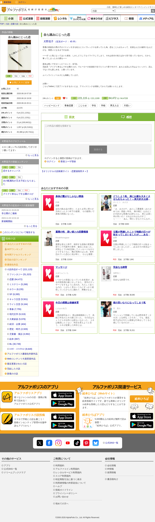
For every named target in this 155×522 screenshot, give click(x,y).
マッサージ (61, 267)
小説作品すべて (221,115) (19, 269)
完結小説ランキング (17, 259)
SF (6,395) (14, 294)
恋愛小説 (14, 24)
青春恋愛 (68, 105)
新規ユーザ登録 (68, 161)
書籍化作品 (12, 264)
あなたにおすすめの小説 (19, 244)
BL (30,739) (15, 344)
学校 (103, 105)
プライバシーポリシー (66, 493)
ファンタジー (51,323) (20, 274)
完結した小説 (13, 368)
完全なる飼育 (120, 267)
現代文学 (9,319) (17, 314)
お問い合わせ (62, 496)
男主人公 (114, 105)
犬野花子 (49, 41)
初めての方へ (62, 503)
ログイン (22, 2)
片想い (127, 105)
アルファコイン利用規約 (67, 469)
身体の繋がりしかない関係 (69, 196)
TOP (2, 24)
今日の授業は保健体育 (67, 302)
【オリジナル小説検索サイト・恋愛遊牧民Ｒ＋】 (65, 171)
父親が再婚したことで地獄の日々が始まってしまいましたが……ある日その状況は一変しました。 (131, 234)
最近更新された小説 (17, 363)
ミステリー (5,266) (18, 284)
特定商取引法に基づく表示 (68, 479)
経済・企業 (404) (17, 324)
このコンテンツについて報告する (18, 232)
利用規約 (59, 465)
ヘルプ (58, 486)
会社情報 (111, 465)
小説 (7, 24)
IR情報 (110, 469)
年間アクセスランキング (19, 254)
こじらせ (82, 105)
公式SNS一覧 (111, 443)
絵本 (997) (14, 339)
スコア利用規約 (63, 476)
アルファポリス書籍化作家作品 (22, 354)
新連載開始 (19, 219)
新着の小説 (12, 373)
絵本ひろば (142, 398)
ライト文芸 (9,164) (18, 304)
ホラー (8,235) (16, 289)
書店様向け (112, 479)
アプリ (7, 465)
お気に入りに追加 (19, 82)
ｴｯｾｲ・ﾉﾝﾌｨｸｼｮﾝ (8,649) (20, 349)
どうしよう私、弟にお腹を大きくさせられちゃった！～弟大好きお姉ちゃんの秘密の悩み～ (131, 199)
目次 (72, 117)
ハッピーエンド (52, 105)
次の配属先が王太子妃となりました (19, 182)
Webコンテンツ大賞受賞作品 (21, 358)
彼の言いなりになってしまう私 (129, 302)
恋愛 (105, 98)
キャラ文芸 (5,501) (18, 299)
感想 (129, 117)
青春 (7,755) (15, 309)
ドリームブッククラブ (15, 472)
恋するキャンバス (11, 170)
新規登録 (7, 2)
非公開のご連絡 (19, 212)
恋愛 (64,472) (15, 279)
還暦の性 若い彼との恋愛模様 (71, 231)
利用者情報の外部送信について (70, 483)
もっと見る (33, 155)
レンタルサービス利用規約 (68, 472)
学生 (94, 105)
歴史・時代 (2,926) (18, 329)
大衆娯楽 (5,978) (17, 319)
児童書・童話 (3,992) (19, 334)
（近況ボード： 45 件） (65, 41)
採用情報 (111, 472)
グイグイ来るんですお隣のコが (18, 194)
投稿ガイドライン (64, 490)
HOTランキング (15, 249)
